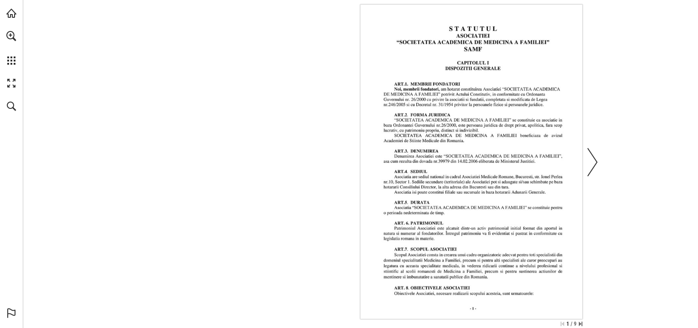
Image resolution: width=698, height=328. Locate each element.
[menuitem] (11, 47)
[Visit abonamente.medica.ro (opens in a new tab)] (11, 13)
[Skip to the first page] (562, 324)
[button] (11, 36)
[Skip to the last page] (580, 324)
